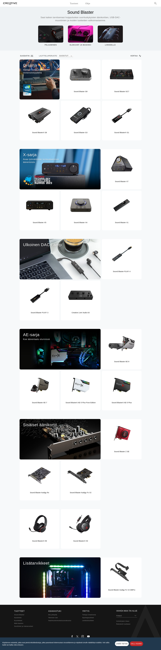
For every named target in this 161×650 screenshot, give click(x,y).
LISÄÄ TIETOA (122, 644)
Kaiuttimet (18, 617)
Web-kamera (18, 623)
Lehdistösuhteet (88, 620)
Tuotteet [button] (74, 3)
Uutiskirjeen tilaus (122, 621)
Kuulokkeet (18, 620)
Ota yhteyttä (52, 615)
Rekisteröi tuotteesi (123, 624)
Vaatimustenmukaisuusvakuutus (59, 620)
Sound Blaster (19, 615)
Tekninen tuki (53, 617)
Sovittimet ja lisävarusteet (23, 626)
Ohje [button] (87, 3)
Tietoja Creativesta (89, 615)
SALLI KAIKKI (136, 644)
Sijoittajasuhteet (88, 617)
